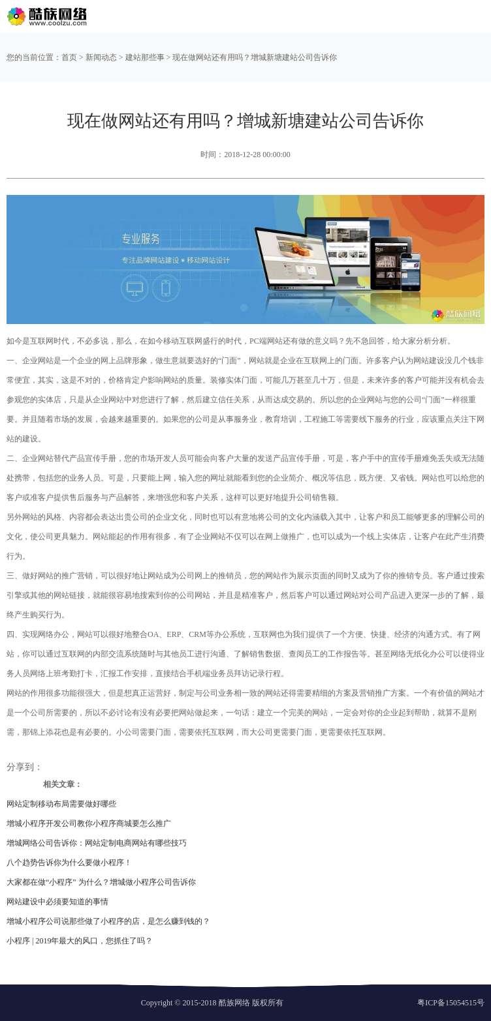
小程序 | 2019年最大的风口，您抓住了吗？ (80, 940)
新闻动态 (101, 57)
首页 (69, 57)
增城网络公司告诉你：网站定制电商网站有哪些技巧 (97, 843)
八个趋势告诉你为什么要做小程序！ (69, 862)
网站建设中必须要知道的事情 (57, 901)
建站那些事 (145, 57)
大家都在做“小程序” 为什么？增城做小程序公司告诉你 (101, 882)
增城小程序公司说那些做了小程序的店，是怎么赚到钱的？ (108, 921)
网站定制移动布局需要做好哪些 (61, 803)
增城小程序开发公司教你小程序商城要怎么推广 (89, 823)
